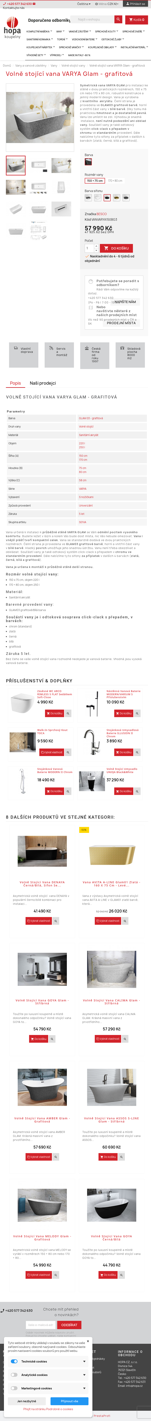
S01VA (82, 522)
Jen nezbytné (26, 1401)
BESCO (102, 214)
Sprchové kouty (107, 31)
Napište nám (125, 302)
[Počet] (89, 248)
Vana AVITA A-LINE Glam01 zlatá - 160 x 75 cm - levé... (111, 883)
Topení (62, 39)
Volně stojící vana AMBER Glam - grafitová (42, 1119)
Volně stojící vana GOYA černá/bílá (111, 1237)
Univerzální (86, 505)
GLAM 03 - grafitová (91, 418)
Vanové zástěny (80, 31)
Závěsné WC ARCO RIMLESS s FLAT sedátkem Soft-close (54, 694)
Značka (90, 214)
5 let (81, 514)
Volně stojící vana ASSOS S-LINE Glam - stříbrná (111, 1119)
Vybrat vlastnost (51, 752)
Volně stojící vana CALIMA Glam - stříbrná (111, 1001)
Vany (60, 31)
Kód (88, 219)
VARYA (82, 489)
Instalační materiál (135, 47)
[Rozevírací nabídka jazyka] (84, 4)
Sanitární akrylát (88, 435)
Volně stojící (86, 426)
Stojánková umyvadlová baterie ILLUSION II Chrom (123, 733)
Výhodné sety (37, 55)
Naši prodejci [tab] (43, 383)
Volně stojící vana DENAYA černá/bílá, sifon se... (42, 883)
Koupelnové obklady (102, 47)
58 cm (82, 480)
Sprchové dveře (133, 31)
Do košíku (116, 248)
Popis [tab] (15, 383)
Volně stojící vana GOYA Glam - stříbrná (42, 1001)
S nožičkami (86, 497)
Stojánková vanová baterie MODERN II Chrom (55, 770)
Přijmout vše (69, 1401)
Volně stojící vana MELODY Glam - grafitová (42, 1237)
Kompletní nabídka (40, 31)
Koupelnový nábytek (41, 47)
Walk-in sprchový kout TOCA (52, 731)
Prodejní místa (121, 323)
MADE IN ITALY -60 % (79, 55)
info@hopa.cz (134, 1386)
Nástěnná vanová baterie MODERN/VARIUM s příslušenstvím (124, 694)
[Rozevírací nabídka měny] (114, 4)
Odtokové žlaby (113, 39)
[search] (118, 19)
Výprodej (57, 55)
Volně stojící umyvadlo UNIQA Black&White (122, 770)
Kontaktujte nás (17, 1315)
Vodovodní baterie (85, 39)
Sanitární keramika (40, 39)
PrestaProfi (102, 1416)
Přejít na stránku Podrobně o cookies (48, 1409)
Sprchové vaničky (72, 47)
